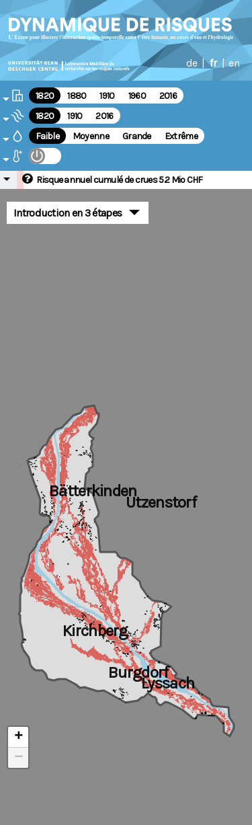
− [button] (18, 758)
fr (213, 62)
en (233, 62)
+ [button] (18, 737)
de (192, 62)
